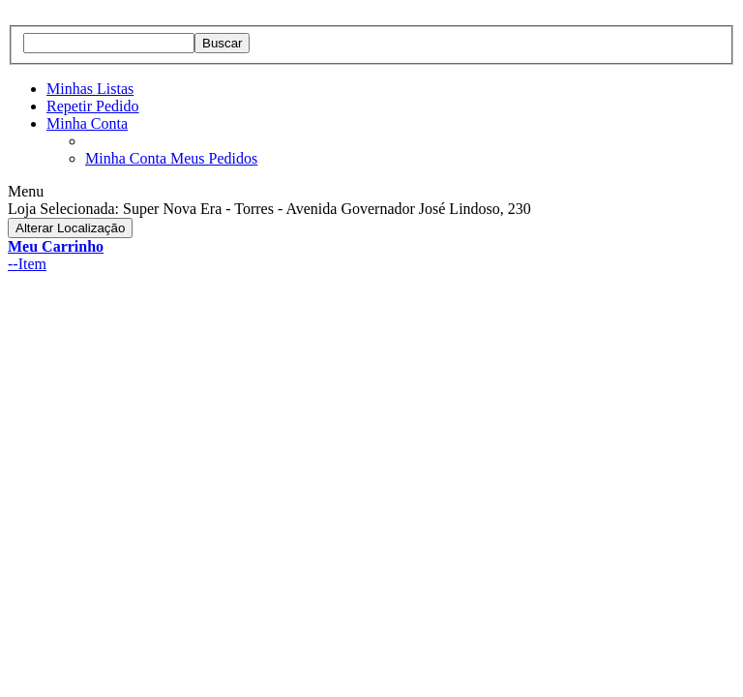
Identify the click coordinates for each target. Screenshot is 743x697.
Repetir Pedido (92, 106)
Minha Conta (87, 123)
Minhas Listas (90, 88)
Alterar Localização (70, 228)
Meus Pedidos (213, 158)
